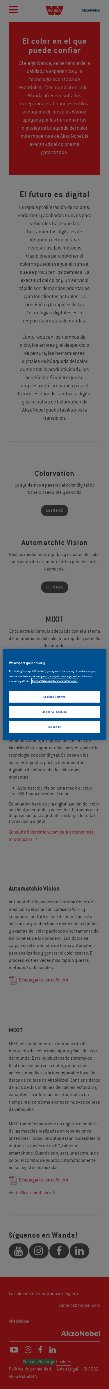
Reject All (54, 727)
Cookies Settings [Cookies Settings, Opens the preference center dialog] (54, 697)
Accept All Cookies (54, 712)
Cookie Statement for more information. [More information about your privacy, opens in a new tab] (55, 681)
